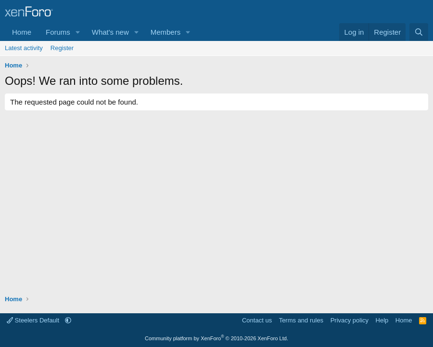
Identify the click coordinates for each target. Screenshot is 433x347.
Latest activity (24, 48)
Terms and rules (301, 320)
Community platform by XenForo (216, 338)
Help (382, 320)
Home (21, 32)
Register (62, 48)
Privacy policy (350, 320)
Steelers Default (34, 320)
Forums (58, 32)
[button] (78, 32)
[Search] (418, 32)
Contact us (257, 320)
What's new (110, 32)
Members (166, 32)
